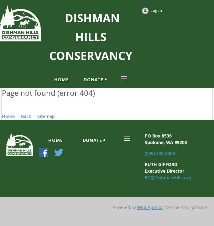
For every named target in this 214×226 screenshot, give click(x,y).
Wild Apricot (150, 207)
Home (8, 116)
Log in (156, 10)
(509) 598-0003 (160, 153)
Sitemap (46, 116)
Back (26, 116)
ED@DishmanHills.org (168, 177)
